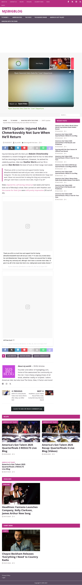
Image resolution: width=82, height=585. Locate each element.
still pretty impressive (35, 190)
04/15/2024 (7, 516)
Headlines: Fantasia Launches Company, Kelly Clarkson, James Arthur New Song (20, 510)
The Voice (28, 17)
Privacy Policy (6, 575)
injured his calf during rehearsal (20, 185)
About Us (4, 2)
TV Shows (5, 17)
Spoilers (29, 2)
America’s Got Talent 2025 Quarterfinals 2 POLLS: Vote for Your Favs (67, 195)
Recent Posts (62, 121)
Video (48, 2)
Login (3, 577)
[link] (11, 73)
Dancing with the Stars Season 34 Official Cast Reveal (66, 150)
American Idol (17, 17)
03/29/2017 (8, 142)
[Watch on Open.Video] (18, 104)
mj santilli (18, 142)
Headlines (7, 479)
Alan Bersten (11, 356)
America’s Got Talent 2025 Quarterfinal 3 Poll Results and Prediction (65, 142)
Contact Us (13, 2)
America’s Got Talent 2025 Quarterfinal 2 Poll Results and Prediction (65, 187)
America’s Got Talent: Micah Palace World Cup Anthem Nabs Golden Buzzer (66, 127)
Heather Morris (25, 356)
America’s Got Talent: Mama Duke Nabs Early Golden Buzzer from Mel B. (67, 179)
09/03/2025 (60, 138)
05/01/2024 (7, 563)
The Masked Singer (41, 17)
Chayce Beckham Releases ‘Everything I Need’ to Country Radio (20, 557)
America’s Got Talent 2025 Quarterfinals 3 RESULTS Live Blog (66, 135)
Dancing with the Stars (9, 21)
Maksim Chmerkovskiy (41, 356)
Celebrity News (39, 2)
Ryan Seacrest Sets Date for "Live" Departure (33, 73)
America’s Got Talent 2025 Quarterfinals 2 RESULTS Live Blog (66, 172)
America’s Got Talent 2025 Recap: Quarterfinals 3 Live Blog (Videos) (66, 165)
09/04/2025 (60, 131)
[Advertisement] (41, 38)
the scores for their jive (11, 190)
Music (3, 5)
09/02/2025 (60, 169)
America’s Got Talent (57, 17)
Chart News (8, 525)
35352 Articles (39, 366)
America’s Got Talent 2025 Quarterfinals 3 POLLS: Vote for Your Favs (67, 158)
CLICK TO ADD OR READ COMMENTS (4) (27, 409)
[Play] (60, 63)
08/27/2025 (60, 175)
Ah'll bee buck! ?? (8, 340)
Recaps (22, 2)
